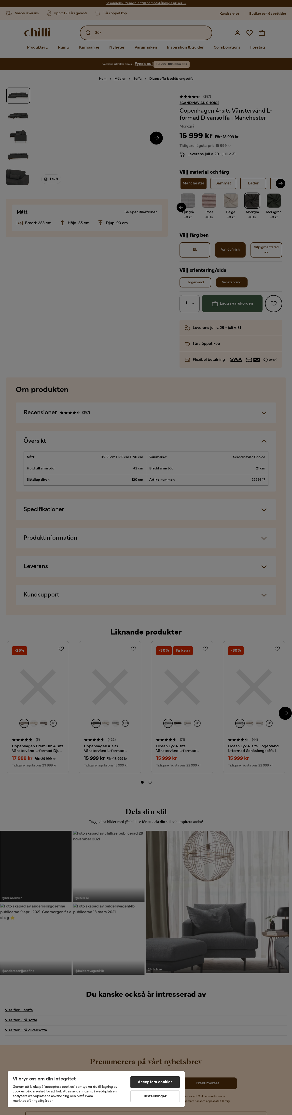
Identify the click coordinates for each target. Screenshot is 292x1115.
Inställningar (155, 1096)
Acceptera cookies (155, 1082)
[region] (96, 1089)
